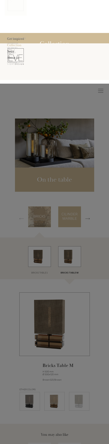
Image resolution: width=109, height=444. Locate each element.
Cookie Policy (66, 423)
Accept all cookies (77, 431)
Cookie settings (32, 431)
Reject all (54, 431)
